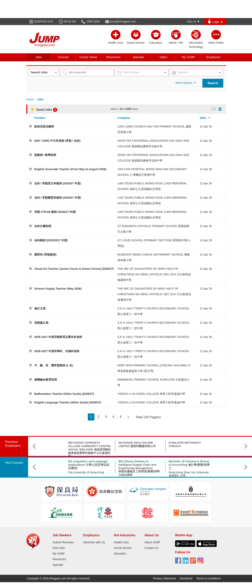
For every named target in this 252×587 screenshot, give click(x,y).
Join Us (193, 21)
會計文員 (40, 308)
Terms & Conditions (208, 578)
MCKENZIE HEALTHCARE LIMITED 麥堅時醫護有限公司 (112, 444)
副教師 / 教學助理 (45, 155)
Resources (113, 57)
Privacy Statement (164, 578)
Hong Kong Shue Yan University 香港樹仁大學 (164, 474)
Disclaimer (186, 578)
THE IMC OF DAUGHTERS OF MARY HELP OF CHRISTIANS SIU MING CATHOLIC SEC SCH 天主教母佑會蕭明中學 (154, 274)
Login (215, 21)
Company (123, 117)
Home (30, 99)
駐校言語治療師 (44, 126)
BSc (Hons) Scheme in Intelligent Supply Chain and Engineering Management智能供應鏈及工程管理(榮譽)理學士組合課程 (114, 468)
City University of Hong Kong (61, 472)
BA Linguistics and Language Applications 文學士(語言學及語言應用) (63, 465)
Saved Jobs (44, 109)
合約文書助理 (42, 226)
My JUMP (188, 57)
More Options (185, 82)
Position (39, 117)
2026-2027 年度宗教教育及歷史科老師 (58, 336)
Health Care (121, 542)
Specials (138, 57)
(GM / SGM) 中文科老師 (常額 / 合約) (57, 140)
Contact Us (151, 548)
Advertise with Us (94, 542)
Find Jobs (59, 548)
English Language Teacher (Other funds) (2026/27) (67, 402)
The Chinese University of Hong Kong (214, 474)
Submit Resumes (63, 542)
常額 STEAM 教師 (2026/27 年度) (55, 211)
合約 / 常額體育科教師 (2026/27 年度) (57, 197)
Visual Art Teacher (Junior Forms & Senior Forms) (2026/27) (74, 268)
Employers (213, 57)
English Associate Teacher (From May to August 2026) (70, 169)
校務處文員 (41, 322)
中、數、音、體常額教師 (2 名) (53, 365)
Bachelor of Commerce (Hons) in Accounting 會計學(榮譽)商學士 (164, 465)
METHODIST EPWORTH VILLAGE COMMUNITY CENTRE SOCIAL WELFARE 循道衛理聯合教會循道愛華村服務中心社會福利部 (64, 449)
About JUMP (152, 542)
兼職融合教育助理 (45, 379)
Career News (88, 57)
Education (120, 553)
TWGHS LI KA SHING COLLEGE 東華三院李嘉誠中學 (151, 393)
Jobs (38, 57)
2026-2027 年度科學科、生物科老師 (57, 351)
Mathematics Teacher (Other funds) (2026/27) (64, 393)
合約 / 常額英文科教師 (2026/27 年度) (57, 183)
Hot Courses (14, 462)
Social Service (123, 548)
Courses (63, 57)
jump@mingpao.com (123, 21)
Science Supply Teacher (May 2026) (58, 288)
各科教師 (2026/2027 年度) (51, 240)
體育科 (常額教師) (45, 254)
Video (163, 57)
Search (212, 83)
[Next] (128, 416)
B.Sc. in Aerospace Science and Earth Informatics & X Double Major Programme (215, 465)
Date (203, 117)
